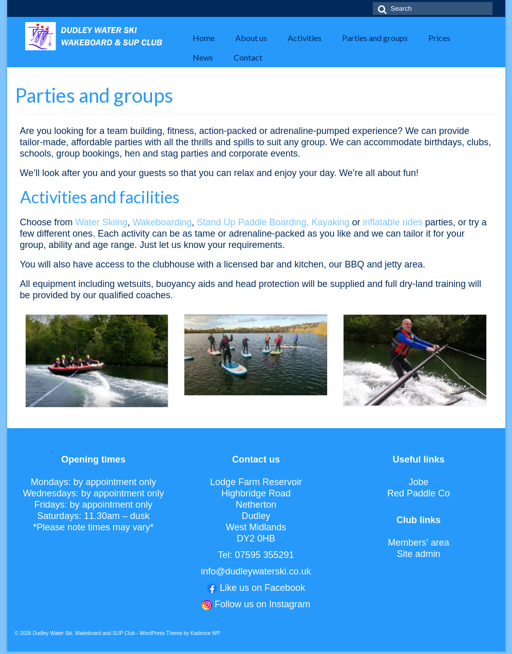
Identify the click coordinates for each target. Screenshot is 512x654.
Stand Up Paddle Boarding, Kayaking (274, 222)
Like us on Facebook (262, 588)
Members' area (418, 542)
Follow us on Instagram (262, 604)
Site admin (419, 554)
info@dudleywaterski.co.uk (256, 571)
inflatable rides (393, 222)
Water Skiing (101, 222)
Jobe (419, 482)
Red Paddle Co (418, 493)
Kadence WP (205, 633)
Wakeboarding (162, 222)
